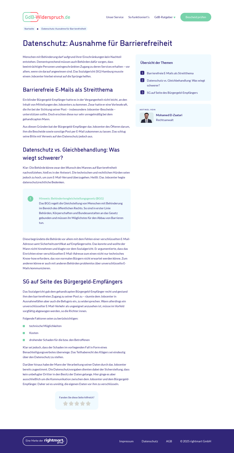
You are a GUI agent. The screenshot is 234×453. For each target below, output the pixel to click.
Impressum (126, 441)
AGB (169, 441)
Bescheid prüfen (196, 17)
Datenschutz (150, 441)
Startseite (29, 28)
